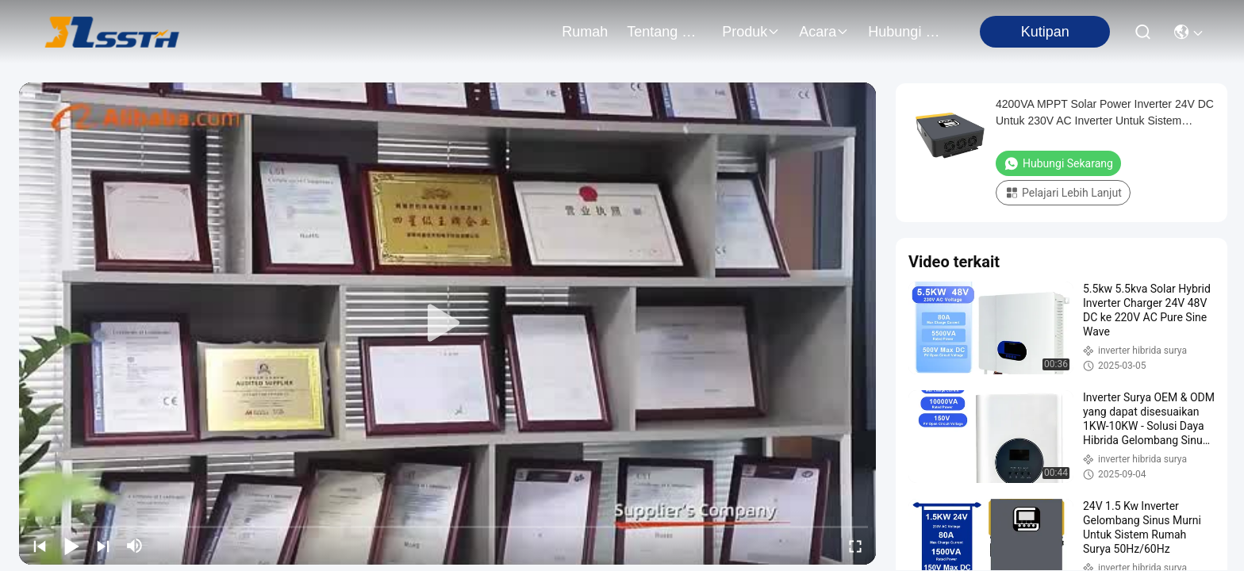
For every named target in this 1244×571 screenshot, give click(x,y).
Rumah (585, 32)
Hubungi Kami (906, 32)
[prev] (40, 546)
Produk (751, 32)
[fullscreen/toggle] (855, 546)
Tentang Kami (665, 32)
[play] (447, 323)
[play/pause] (71, 546)
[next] (103, 546)
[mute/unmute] (135, 546)
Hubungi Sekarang (1058, 163)
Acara (824, 32)
